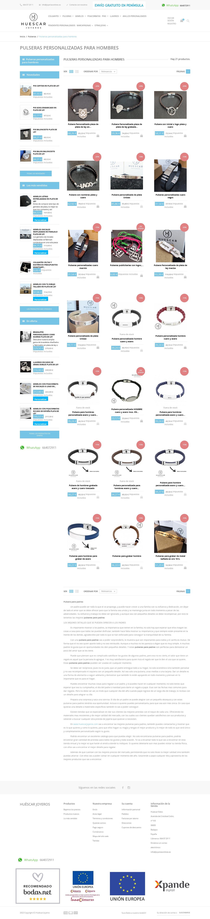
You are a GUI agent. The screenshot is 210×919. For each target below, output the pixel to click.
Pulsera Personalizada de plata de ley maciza (170, 266)
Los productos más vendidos (39, 309)
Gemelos (79, 16)
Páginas (181, 71)
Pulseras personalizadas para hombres (38, 60)
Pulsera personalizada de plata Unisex (127, 196)
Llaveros (114, 16)
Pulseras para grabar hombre (126, 556)
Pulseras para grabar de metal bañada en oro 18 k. (170, 557)
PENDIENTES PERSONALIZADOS (61, 25)
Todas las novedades (36, 173)
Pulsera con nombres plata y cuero (83, 196)
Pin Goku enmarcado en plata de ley (44, 108)
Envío (95, 809)
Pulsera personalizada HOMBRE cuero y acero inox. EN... (126, 410)
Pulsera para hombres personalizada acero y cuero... (83, 413)
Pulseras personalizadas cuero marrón (83, 266)
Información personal (131, 809)
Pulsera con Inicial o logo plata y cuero (170, 125)
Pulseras (67, 16)
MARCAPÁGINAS (84, 25)
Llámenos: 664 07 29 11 (160, 838)
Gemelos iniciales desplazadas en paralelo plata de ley (45, 232)
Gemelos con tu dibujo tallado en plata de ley (44, 285)
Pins (104, 16)
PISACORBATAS (93, 16)
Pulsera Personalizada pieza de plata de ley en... (83, 125)
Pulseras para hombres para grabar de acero (83, 557)
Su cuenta (127, 803)
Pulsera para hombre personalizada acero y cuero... (170, 484)
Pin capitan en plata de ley (46, 86)
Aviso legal (97, 814)
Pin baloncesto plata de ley (45, 130)
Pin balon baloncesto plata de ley (44, 152)
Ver (65, 71)
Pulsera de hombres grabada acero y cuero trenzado (83, 487)
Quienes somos (99, 823)
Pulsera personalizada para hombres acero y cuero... (127, 487)
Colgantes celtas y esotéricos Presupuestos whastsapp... (45, 264)
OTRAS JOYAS (100, 25)
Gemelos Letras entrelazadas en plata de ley (45, 199)
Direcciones (126, 823)
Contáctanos (98, 832)
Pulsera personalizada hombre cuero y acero (127, 340)
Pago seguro (98, 827)
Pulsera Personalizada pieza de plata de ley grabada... (127, 125)
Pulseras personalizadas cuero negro (170, 196)
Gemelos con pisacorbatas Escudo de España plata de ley (46, 411)
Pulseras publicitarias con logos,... (126, 265)
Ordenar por (91, 71)
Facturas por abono (130, 818)
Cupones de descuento (131, 827)
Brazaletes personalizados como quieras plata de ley (44, 334)
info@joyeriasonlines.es (50, 5)
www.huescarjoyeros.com (85, 724)
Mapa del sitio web (101, 836)
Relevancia (109, 71)
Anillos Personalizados (134, 16)
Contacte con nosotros (76, 5)
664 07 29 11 (26, 4)
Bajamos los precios (72, 809)
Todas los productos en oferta (39, 434)
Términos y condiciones (103, 818)
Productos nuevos (71, 814)
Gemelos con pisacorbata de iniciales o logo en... (45, 385)
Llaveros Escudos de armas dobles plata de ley (45, 363)
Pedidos (125, 814)
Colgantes (53, 16)
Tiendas (96, 840)
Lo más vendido (70, 818)
